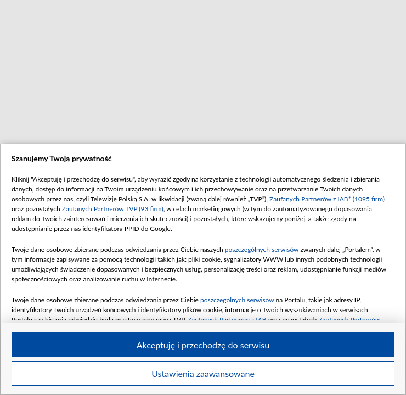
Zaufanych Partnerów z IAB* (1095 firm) (327, 199)
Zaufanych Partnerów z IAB (227, 319)
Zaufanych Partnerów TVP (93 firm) (112, 209)
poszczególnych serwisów (262, 249)
